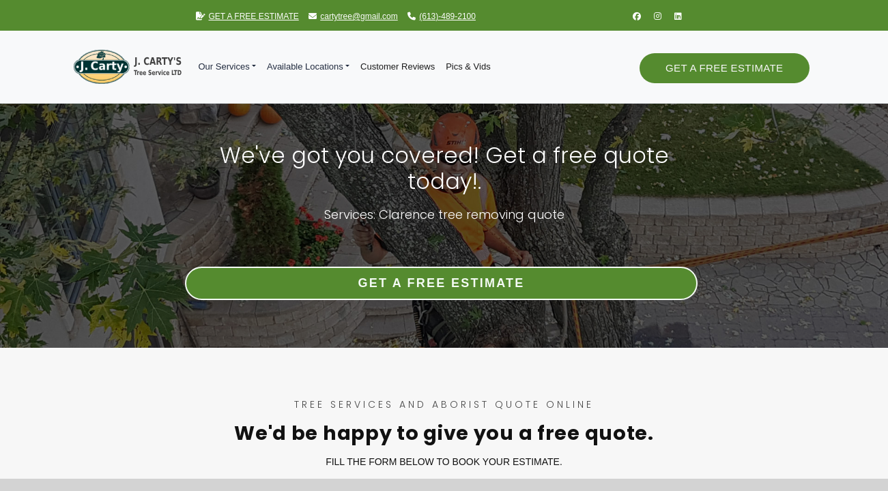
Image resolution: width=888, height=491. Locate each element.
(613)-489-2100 (441, 16)
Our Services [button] (224, 66)
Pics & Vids (468, 66)
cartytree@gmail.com (353, 16)
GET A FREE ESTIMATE (247, 16)
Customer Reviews (397, 66)
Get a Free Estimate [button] (724, 68)
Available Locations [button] (305, 66)
